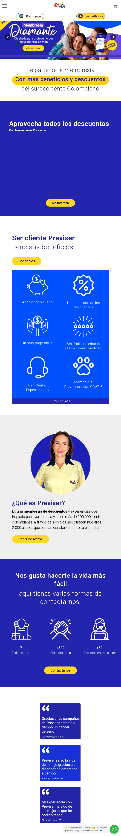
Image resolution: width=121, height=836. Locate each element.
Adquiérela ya (33, 54)
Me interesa (60, 209)
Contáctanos (60, 676)
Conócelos (26, 267)
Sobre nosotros (30, 545)
